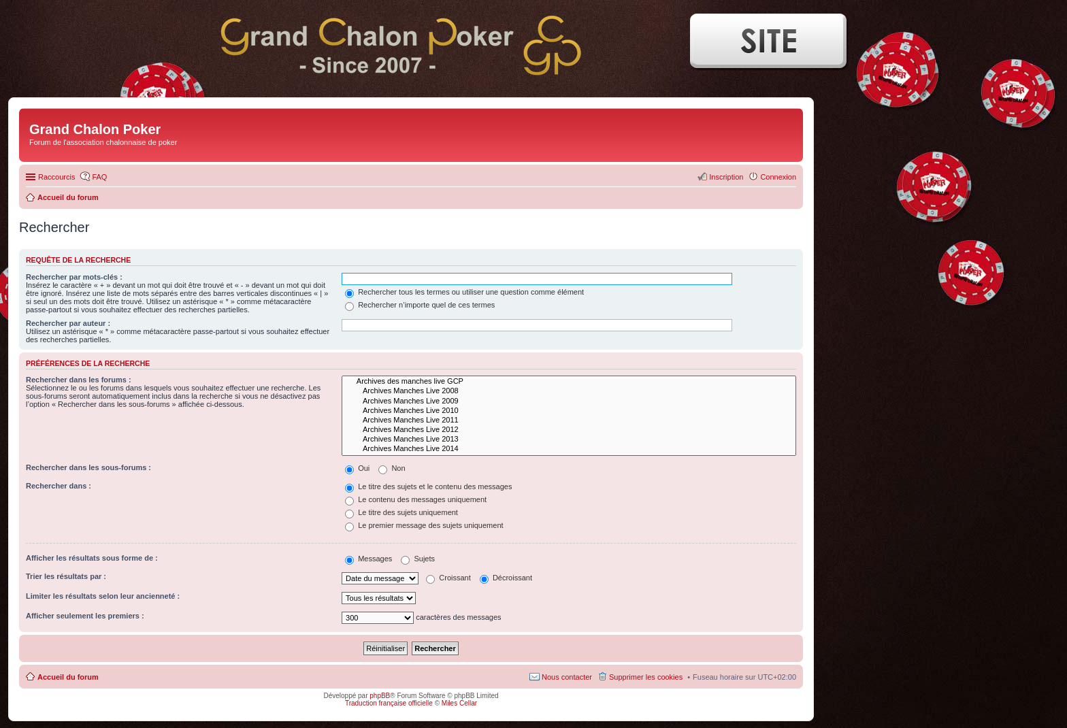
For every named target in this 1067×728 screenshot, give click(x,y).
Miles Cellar (459, 703)
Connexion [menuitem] (778, 177)
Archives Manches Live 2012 (569, 430)
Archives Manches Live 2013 (569, 439)
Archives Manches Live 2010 (569, 411)
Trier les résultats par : (66, 576)
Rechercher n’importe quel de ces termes (420, 305)
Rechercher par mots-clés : (74, 277)
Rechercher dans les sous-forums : (88, 467)
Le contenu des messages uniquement (416, 499)
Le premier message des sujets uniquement (424, 525)
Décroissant (506, 578)
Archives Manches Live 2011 (569, 420)
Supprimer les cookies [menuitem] (646, 677)
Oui (357, 468)
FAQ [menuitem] (99, 177)
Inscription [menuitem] (726, 177)
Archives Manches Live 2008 (569, 391)
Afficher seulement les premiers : (85, 616)
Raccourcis (56, 177)
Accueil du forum (68, 677)
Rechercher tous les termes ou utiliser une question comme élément (464, 292)
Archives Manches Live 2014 (569, 449)
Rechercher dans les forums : (78, 380)
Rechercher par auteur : (68, 323)
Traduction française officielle (389, 703)
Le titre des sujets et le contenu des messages (428, 486)
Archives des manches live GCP (569, 381)
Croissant (448, 578)
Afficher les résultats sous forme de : (92, 558)
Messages (368, 559)
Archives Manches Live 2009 (569, 401)
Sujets (418, 559)
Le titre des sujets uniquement (401, 512)
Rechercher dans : (58, 486)
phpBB (380, 695)
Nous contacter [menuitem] (567, 677)
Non (391, 468)
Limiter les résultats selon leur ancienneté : (103, 596)
